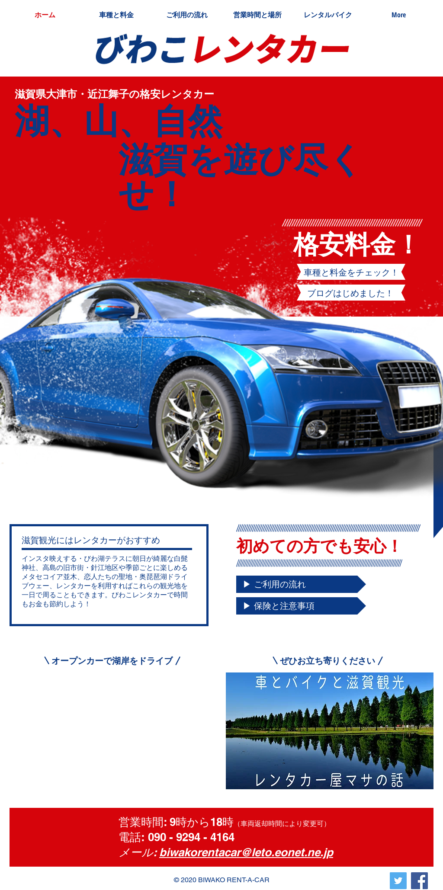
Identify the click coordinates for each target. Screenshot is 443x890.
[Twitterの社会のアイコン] (398, 880)
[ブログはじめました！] (350, 293)
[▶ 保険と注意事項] (301, 606)
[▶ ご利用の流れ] (301, 584)
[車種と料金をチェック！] (351, 272)
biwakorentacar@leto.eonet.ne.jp (246, 852)
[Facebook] (419, 880)
